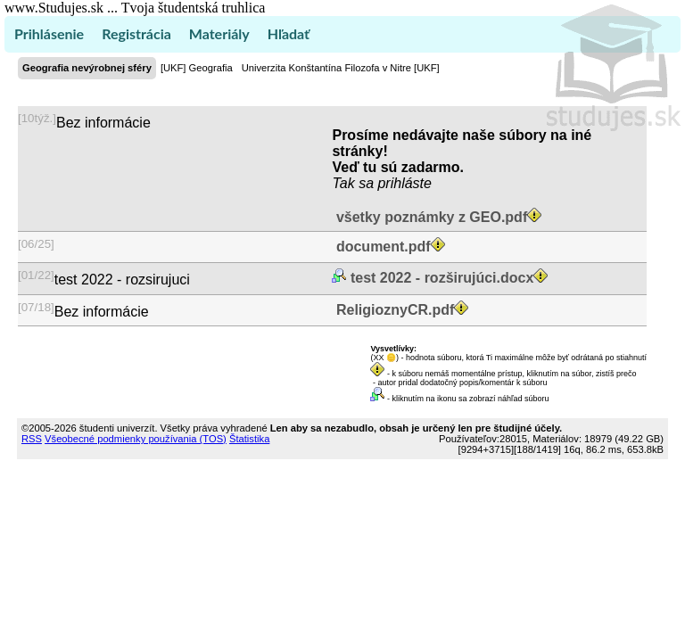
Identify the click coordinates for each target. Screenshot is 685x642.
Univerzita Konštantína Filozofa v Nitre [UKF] (341, 67)
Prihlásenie (49, 33)
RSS (31, 438)
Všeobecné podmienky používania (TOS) (136, 438)
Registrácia (136, 33)
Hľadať (288, 33)
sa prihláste (395, 183)
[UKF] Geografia (197, 67)
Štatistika (249, 438)
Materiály (219, 33)
